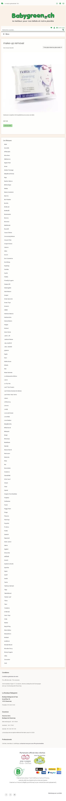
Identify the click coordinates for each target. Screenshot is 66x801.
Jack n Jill (7, 335)
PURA (6, 530)
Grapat (6, 295)
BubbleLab (7, 225)
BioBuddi (6, 210)
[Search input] (31, 29)
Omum (6, 483)
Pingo (6, 512)
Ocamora (7, 472)
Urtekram (7, 611)
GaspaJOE (7, 284)
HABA (6, 310)
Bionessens (7, 214)
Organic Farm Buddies (10, 494)
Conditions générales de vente (10, 676)
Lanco (6, 380)
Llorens (6, 405)
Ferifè (6, 273)
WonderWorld (8, 644)
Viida (5, 619)
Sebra (6, 545)
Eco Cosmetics (8, 258)
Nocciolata (7, 468)
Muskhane (7, 442)
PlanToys (7, 519)
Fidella (6, 277)
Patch (6, 505)
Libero (6, 398)
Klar (5, 368)
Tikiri (5, 604)
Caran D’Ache (8, 232)
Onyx (5, 486)
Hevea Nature (8, 321)
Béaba (6, 188)
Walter (6, 622)
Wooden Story (8, 648)
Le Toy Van (7, 383)
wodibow (7, 641)
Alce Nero (7, 155)
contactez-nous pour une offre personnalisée (32, 743)
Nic (5, 464)
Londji (6, 409)
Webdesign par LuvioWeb (55, 793)
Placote (6, 516)
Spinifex (6, 567)
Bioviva (6, 218)
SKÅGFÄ (6, 556)
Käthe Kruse (7, 361)
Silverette (7, 553)
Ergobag (6, 265)
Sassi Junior (7, 541)
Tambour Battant (9, 586)
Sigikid (6, 549)
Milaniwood (7, 427)
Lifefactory (7, 402)
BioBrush (6, 207)
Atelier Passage (8, 170)
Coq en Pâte (7, 240)
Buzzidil (6, 229)
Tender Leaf (7, 597)
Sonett (6, 560)
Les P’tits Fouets (9, 387)
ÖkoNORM (7, 475)
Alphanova (7, 159)
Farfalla (6, 269)
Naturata (6, 457)
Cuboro (6, 247)
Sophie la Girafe (8, 563)
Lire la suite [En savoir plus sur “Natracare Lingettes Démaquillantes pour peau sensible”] (7, 125)
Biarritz (6, 196)
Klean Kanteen (8, 372)
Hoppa (6, 324)
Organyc (6, 497)
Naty (5, 460)
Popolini (6, 523)
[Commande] (52, 47)
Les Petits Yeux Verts (10, 394)
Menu (6, 34)
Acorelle (6, 148)
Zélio (5, 656)
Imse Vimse (7, 332)
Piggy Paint (7, 508)
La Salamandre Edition (10, 376)
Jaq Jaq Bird (8, 343)
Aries (5, 166)
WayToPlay (7, 626)
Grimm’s (6, 306)
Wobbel (6, 637)
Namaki (6, 446)
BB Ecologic (7, 184)
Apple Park (7, 162)
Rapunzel (7, 538)
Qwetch (6, 534)
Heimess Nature (8, 313)
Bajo (5, 177)
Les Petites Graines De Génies (13, 391)
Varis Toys (7, 615)
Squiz (5, 571)
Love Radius (7, 420)
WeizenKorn (7, 633)
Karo (5, 357)
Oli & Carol (7, 479)
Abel (5, 144)
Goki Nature (7, 291)
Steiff (6, 575)
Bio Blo (6, 203)
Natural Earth (8, 449)
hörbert (6, 328)
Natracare (7, 453)
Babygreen (33, 17)
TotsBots (7, 608)
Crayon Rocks (8, 243)
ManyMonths (8, 424)
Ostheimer (7, 501)
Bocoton (6, 221)
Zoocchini (7, 659)
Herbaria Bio (7, 317)
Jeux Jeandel (8, 346)
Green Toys (7, 302)
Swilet (6, 578)
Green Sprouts (8, 299)
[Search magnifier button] (63, 30)
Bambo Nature (8, 181)
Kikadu (6, 365)
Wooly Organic (8, 652)
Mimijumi (6, 431)
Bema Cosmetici (9, 192)
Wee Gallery (7, 630)
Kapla (5, 354)
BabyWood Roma (9, 173)
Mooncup (7, 438)
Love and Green (8, 413)
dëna (5, 251)
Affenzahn (7, 151)
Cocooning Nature (9, 236)
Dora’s (6, 254)
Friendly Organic (9, 280)
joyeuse (6, 350)
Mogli (5, 435)
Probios (6, 527)
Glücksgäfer (7, 288)
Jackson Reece (8, 339)
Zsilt (5, 663)
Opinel (6, 490)
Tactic (6, 582)
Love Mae (7, 416)
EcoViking (7, 262)
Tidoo (6, 600)
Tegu (5, 589)
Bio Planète (7, 199)
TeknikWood (7, 593)
